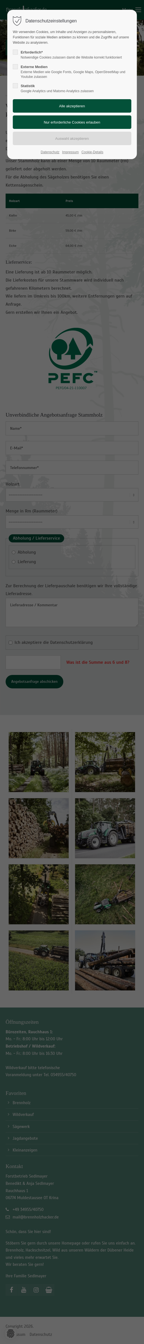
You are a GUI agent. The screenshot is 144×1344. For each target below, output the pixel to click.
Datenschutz (50, 152)
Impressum (70, 152)
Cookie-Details (92, 152)
